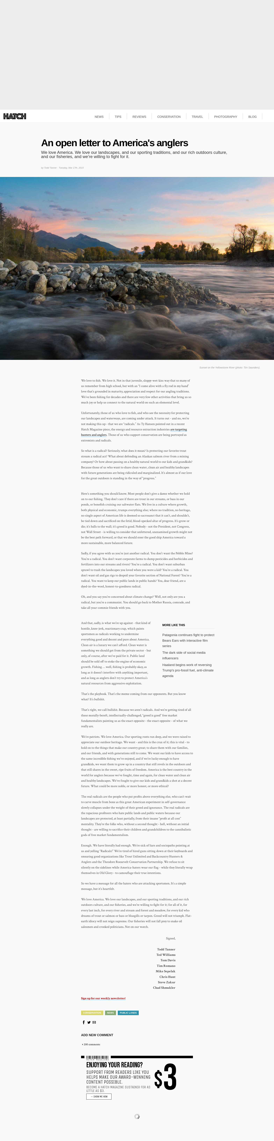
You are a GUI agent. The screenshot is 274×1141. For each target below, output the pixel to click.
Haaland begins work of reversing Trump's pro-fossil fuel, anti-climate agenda (188, 670)
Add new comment (97, 1035)
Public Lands (128, 1012)
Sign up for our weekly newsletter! (103, 998)
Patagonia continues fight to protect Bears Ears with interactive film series (188, 640)
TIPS (118, 117)
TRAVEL (197, 117)
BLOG (252, 117)
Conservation (92, 1012)
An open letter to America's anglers (114, 142)
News (110, 1012)
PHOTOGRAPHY (225, 117)
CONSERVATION (169, 117)
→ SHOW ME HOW (98, 1096)
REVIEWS (139, 117)
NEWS (99, 117)
